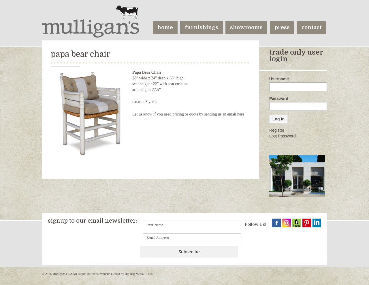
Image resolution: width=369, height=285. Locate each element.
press (282, 27)
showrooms (246, 27)
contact (312, 27)
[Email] (192, 237)
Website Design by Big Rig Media (122, 273)
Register (276, 130)
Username (279, 79)
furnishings (201, 27)
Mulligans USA (62, 273)
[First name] (192, 225)
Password (278, 98)
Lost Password (282, 136)
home (165, 27)
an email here (233, 114)
